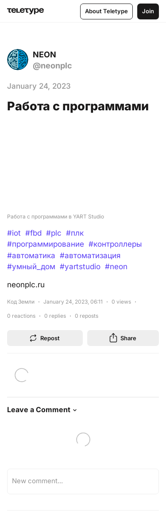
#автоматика (31, 255)
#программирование (45, 244)
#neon (116, 266)
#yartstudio (80, 266)
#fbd (33, 233)
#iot (14, 233)
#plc (54, 233)
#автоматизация (90, 255)
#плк (75, 233)
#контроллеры (115, 244)
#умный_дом (31, 266)
